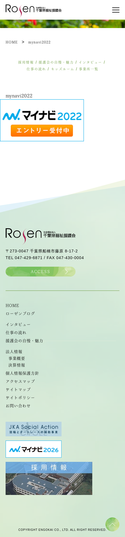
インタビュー (90, 62)
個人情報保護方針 (22, 373)
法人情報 (14, 352)
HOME (12, 305)
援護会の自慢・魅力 (56, 62)
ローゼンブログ (20, 313)
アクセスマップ (20, 381)
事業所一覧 (88, 69)
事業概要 (16, 358)
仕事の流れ (36, 69)
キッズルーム (62, 69)
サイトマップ (18, 389)
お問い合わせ (18, 406)
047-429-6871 (29, 257)
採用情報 (26, 62)
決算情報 (16, 365)
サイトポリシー (20, 398)
